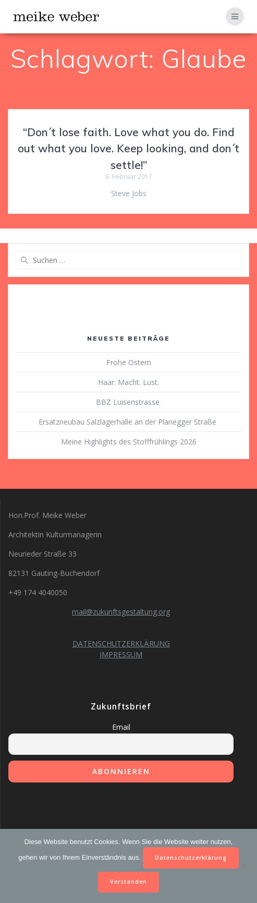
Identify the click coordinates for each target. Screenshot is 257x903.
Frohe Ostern (128, 362)
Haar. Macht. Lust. (128, 382)
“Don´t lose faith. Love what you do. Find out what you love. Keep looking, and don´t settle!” (128, 148)
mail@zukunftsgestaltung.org (121, 612)
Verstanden (128, 881)
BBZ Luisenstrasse (129, 402)
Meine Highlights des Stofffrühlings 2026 (129, 442)
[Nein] (244, 866)
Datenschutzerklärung (191, 857)
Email (121, 727)
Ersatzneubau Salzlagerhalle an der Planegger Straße (128, 422)
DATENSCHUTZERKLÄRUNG (121, 643)
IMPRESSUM (121, 654)
